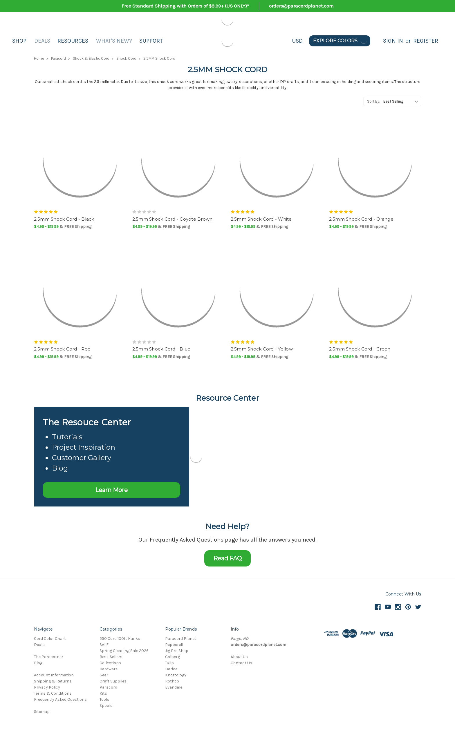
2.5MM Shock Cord (159, 58)
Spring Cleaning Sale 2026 (124, 650)
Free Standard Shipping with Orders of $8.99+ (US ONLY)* (185, 6)
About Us (239, 656)
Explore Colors (340, 40)
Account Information (54, 675)
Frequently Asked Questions (60, 699)
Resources (72, 40)
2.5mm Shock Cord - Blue (161, 349)
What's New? (114, 40)
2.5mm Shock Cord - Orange (361, 219)
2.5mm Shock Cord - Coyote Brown (172, 219)
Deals (42, 40)
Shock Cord (126, 58)
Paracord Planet (180, 638)
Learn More (111, 489)
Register (425, 40)
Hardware (109, 669)
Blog (38, 662)
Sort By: (373, 101)
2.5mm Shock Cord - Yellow (262, 349)
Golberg (172, 656)
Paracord (58, 58)
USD (297, 40)
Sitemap (42, 711)
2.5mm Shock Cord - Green (360, 349)
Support (151, 40)
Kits (103, 693)
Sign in (393, 40)
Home (39, 58)
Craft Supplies (113, 681)
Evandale (173, 687)
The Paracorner (48, 656)
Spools (106, 705)
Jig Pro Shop (176, 650)
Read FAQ (227, 558)
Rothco (172, 681)
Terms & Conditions (53, 693)
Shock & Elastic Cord (91, 58)
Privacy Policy (47, 687)
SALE (104, 644)
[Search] (376, 41)
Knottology (175, 675)
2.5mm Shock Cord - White (261, 219)
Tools (104, 699)
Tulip (169, 662)
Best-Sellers (111, 656)
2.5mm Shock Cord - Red (62, 349)
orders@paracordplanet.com (301, 6)
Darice (171, 669)
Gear (104, 675)
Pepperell (174, 644)
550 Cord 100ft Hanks (120, 638)
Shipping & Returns (53, 681)
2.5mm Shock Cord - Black (64, 219)
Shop (19, 40)
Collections (110, 662)
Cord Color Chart (50, 638)
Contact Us (241, 662)
